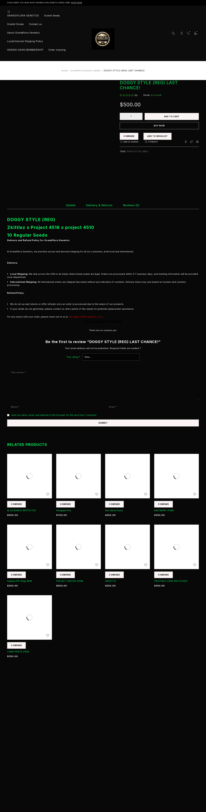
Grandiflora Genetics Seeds (86, 70)
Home (64, 70)
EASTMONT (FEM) (164, 510)
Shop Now (76, 3)
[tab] (65, 205)
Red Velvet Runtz (114, 510)
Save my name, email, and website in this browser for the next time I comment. (54, 415)
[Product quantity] (131, 116)
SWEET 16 (110, 581)
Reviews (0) (135, 205)
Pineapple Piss (63, 510)
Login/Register (181, 33)
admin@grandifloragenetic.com (85, 316)
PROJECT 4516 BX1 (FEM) (69, 581)
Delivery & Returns (98, 205)
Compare (129, 136)
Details (65, 205)
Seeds (40, 235)
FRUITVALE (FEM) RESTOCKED (170, 581)
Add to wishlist (159, 136)
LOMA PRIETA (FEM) (18, 652)
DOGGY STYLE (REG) (137, 151)
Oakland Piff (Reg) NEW (19, 581)
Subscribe (173, 721)
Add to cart (172, 116)
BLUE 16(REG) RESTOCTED (21, 510)
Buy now (159, 125)
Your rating (73, 357)
